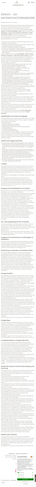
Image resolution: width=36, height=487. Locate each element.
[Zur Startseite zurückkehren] (18, 6)
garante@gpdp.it (5, 444)
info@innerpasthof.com (27, 31)
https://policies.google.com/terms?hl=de (21, 336)
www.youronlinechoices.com (8, 185)
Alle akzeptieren (25, 479)
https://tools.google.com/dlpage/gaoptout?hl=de (17, 313)
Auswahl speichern (25, 481)
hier (4, 176)
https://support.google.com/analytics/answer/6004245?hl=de (17, 317)
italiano (4, 2)
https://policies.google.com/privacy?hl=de (23, 337)
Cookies (3, 482)
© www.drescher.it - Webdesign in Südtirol (10, 480)
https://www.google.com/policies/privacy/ (14, 356)
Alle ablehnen (25, 483)
